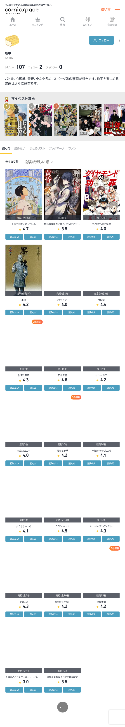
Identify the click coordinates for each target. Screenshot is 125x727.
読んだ (6, 148)
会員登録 (112, 21)
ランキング (37, 21)
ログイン (87, 21)
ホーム (12, 21)
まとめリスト (37, 148)
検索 (62, 21)
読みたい (19, 148)
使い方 (106, 9)
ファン (72, 148)
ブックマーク (56, 148)
